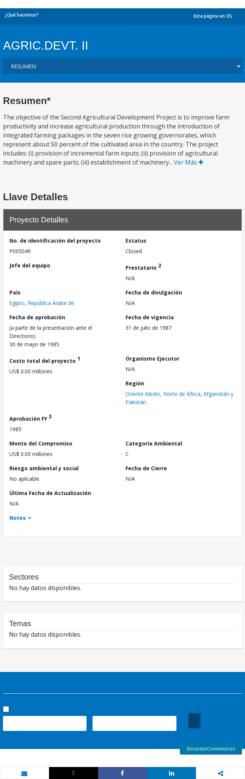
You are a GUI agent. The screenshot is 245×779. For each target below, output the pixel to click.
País (15, 292)
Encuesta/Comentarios (211, 749)
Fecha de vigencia (149, 317)
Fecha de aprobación (37, 317)
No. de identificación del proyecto (55, 240)
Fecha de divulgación (153, 292)
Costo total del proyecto (44, 359)
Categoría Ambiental (153, 443)
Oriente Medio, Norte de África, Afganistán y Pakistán (179, 398)
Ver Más (188, 162)
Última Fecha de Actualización (50, 493)
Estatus (135, 240)
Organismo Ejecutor (152, 358)
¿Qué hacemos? (21, 15)
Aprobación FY (30, 417)
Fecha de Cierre (146, 468)
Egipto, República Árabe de (41, 302)
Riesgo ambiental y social (44, 468)
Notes (17, 517)
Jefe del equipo (29, 265)
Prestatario (143, 266)
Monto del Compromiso (40, 443)
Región (134, 383)
